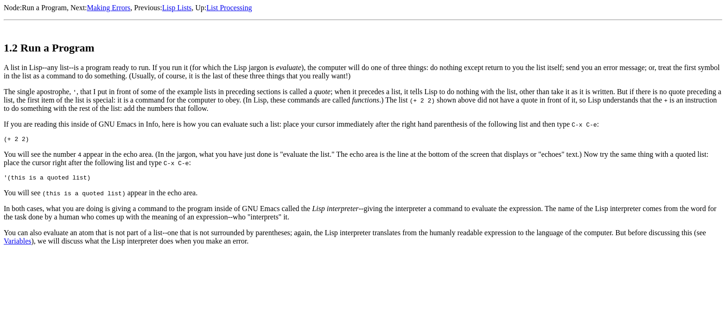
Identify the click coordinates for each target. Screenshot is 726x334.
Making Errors (109, 8)
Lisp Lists (177, 8)
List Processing (229, 8)
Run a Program (44, 8)
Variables (18, 244)
